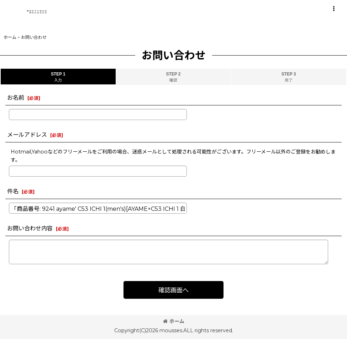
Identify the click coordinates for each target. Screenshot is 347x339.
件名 (13, 191)
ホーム (173, 321)
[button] (333, 9)
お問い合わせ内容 (30, 228)
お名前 (15, 97)
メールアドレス (27, 134)
